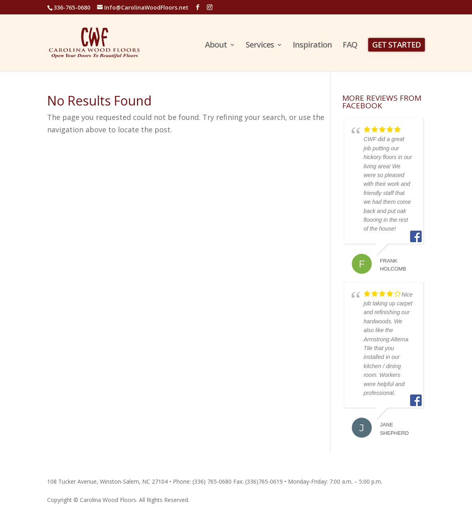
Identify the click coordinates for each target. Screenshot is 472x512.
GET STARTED (396, 44)
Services (260, 46)
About (216, 46)
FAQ (350, 46)
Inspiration (312, 46)
